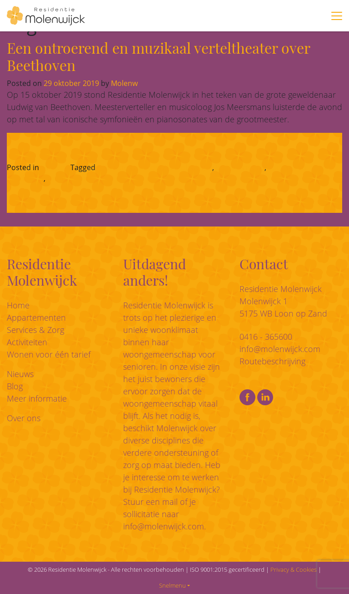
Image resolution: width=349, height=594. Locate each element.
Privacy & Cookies (293, 569)
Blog (15, 386)
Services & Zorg (35, 329)
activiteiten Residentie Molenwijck (154, 167)
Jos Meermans (240, 167)
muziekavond (70, 178)
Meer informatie (37, 398)
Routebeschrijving (272, 361)
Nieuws (53, 167)
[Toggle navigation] (336, 16)
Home (18, 305)
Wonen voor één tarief (48, 354)
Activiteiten (27, 342)
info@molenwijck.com (163, 526)
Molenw (123, 83)
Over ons (23, 418)
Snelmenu (172, 585)
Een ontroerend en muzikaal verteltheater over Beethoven (158, 56)
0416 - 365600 (265, 336)
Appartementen (36, 317)
